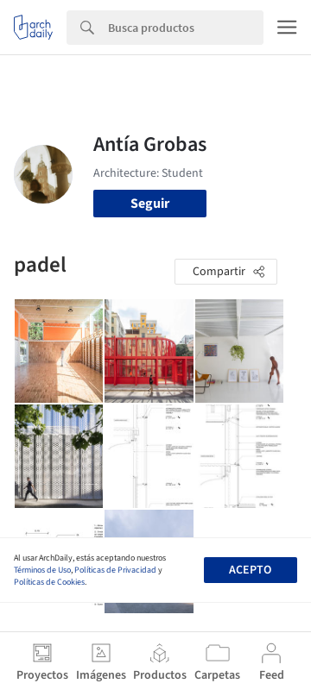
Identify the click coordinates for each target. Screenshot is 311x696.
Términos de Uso (42, 570)
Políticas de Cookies (49, 582)
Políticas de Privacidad (115, 570)
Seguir (149, 203)
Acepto (250, 570)
